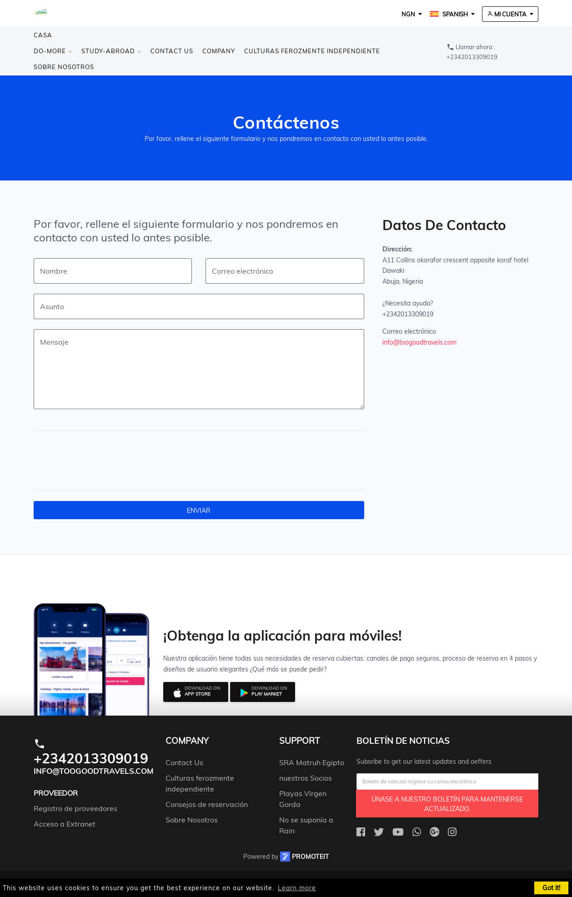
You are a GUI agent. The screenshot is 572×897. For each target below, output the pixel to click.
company (187, 741)
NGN (408, 14)
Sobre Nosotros (64, 66)
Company (218, 51)
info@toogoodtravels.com (419, 342)
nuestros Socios (305, 777)
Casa (43, 35)
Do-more (53, 51)
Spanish (449, 14)
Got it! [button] (551, 888)
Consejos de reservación (207, 804)
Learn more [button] (297, 888)
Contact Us (172, 51)
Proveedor (56, 792)
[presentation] (109, 460)
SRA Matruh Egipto (311, 762)
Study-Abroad (111, 51)
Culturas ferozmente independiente (312, 51)
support (299, 741)
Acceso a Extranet (64, 823)
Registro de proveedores (75, 808)
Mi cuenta (507, 14)
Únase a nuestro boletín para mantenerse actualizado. (447, 804)
